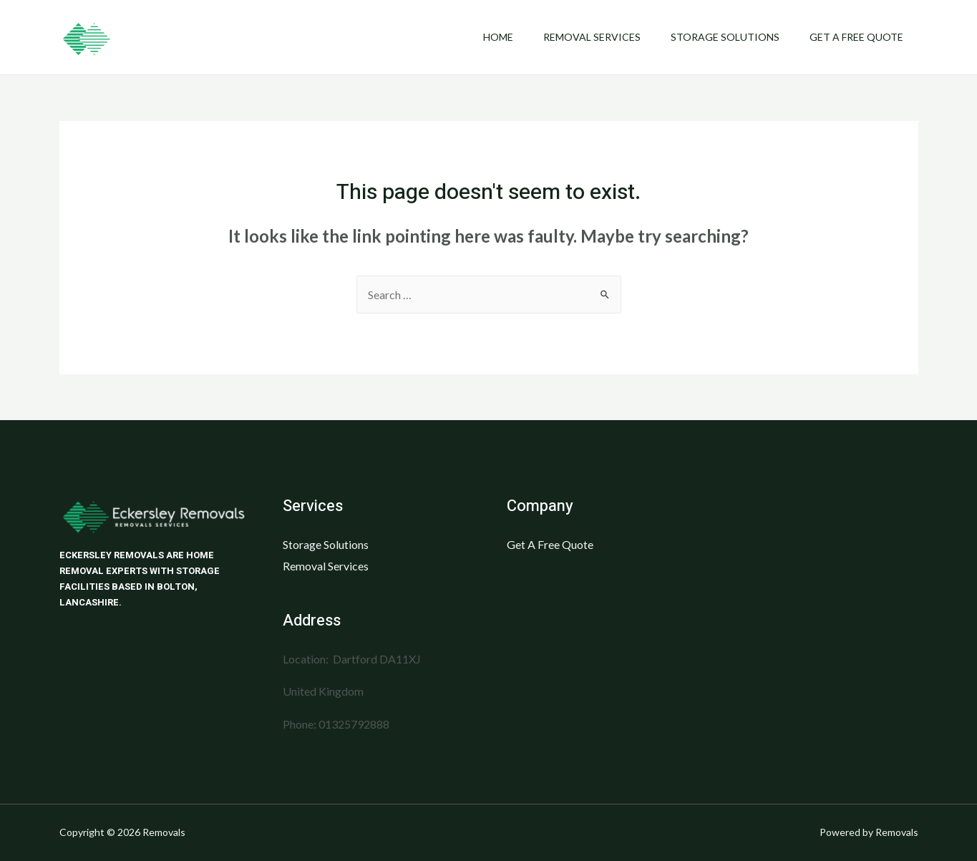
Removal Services (581, 37)
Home (483, 37)
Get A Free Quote (854, 37)
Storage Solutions (718, 37)
